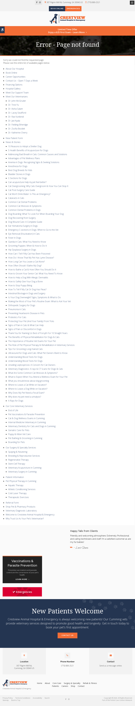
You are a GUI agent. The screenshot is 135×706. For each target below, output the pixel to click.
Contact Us (67, 638)
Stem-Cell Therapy (16, 466)
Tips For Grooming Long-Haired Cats (25, 351)
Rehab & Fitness (90, 686)
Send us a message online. (110, 668)
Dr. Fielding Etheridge (18, 127)
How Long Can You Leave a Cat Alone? (26, 264)
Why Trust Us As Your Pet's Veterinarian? (25, 521)
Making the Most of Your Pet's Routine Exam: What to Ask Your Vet (39, 304)
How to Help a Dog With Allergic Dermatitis (28, 280)
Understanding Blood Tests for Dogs (25, 359)
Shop (73, 689)
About (47, 686)
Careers (65, 689)
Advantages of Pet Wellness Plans (24, 160)
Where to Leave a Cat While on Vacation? (27, 387)
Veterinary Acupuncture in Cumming (24, 470)
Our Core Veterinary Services (19, 408)
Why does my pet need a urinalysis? (24, 399)
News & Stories (13, 144)
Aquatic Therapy (15, 488)
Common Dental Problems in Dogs (24, 212)
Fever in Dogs (14, 240)
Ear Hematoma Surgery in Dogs (23, 228)
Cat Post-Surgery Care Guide (21, 192)
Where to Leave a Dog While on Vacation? (27, 391)
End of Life (13, 413)
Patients (55, 689)
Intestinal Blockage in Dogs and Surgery (26, 296)
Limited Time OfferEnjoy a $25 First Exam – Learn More (66, 34)
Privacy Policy (8, 701)
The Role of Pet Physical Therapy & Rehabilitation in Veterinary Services (41, 347)
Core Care (57, 686)
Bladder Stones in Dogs (19, 176)
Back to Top (15, 703)
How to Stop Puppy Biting (20, 288)
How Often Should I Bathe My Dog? (25, 268)
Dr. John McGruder (17, 103)
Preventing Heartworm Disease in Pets (26, 315)
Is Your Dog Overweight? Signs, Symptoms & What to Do (34, 300)
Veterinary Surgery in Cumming (22, 474)
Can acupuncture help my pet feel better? (27, 184)
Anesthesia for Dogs (17, 168)
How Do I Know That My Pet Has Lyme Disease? (31, 260)
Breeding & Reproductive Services (24, 458)
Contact (81, 689)
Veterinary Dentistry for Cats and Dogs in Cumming (32, 428)
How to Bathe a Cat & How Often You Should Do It (32, 272)
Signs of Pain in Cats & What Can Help (26, 327)
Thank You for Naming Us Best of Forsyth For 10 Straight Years (38, 335)
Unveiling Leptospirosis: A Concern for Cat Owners (31, 367)
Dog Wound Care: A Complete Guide (25, 224)
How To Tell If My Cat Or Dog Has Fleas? (27, 292)
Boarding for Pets (16, 444)
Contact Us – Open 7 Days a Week (22, 83)
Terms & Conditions (22, 701)
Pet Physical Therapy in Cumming (21, 483)
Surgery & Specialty (72, 686)
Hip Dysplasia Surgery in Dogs (22, 252)
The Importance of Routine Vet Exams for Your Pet (32, 343)
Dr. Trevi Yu (13, 107)
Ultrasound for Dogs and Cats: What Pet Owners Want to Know (38, 355)
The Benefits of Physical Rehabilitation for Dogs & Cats (33, 339)
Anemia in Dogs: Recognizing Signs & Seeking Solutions (33, 164)
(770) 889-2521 (94, 2)
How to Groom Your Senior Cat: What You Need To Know (35, 276)
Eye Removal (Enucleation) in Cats (24, 236)
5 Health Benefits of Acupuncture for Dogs (28, 153)
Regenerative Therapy (18, 462)
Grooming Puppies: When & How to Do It (27, 248)
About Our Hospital (15, 71)
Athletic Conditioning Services (21, 492)
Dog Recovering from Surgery (22, 220)
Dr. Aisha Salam (15, 111)
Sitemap (6, 703)
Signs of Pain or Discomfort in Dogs (25, 331)
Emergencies (75, 9)
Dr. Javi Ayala (14, 123)
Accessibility (37, 701)
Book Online (54, 9)
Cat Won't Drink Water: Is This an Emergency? (29, 196)
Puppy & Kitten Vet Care (19, 436)
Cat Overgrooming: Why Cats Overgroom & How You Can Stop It (38, 188)
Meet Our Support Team (17, 95)
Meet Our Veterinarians (17, 99)
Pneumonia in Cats (17, 311)
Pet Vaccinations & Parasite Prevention (26, 417)
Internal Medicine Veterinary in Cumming (27, 424)
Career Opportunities (15, 79)
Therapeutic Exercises (18, 500)
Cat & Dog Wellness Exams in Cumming (26, 420)
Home (39, 686)
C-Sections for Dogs (17, 180)
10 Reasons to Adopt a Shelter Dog (24, 149)
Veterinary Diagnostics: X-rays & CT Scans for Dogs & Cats (35, 371)
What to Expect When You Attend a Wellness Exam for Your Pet (38, 379)
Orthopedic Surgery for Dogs (21, 308)
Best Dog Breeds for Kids (20, 172)
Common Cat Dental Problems (22, 204)
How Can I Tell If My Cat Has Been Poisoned (29, 256)
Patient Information (15, 479)
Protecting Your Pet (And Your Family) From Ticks (31, 323)
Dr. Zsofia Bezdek (16, 131)
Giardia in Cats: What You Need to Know (27, 244)
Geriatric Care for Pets (18, 432)
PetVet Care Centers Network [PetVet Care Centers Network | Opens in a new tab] (121, 703)
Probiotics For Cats (17, 319)
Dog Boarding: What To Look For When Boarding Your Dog (36, 216)
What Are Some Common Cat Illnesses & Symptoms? (32, 375)
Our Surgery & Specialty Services (21, 450)
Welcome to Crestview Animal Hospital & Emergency (30, 517)
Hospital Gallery (13, 91)
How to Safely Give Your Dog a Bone (25, 284)
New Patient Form (14, 140)
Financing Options (14, 87)
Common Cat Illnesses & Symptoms (25, 208)
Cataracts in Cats (16, 200)
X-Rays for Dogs (15, 403)
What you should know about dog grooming (28, 383)
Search (47, 701)
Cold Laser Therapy (17, 496)
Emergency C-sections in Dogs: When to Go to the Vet (33, 232)
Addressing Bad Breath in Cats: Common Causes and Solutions (37, 157)
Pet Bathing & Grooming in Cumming (25, 440)
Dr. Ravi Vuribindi (16, 119)
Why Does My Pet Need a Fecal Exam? (26, 395)
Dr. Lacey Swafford (17, 115)
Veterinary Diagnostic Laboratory (21, 513)
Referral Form (12, 505)
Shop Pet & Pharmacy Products (20, 509)
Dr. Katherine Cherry (17, 135)
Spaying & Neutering (17, 454)
